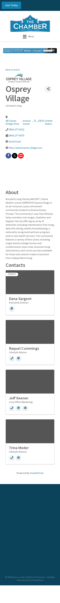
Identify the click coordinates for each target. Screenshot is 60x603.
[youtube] (21, 155)
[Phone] (12, 358)
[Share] (48, 89)
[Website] (25, 408)
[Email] (12, 309)
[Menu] (28, 36)
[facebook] (8, 155)
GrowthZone (37, 473)
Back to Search (13, 70)
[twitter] (14, 155)
